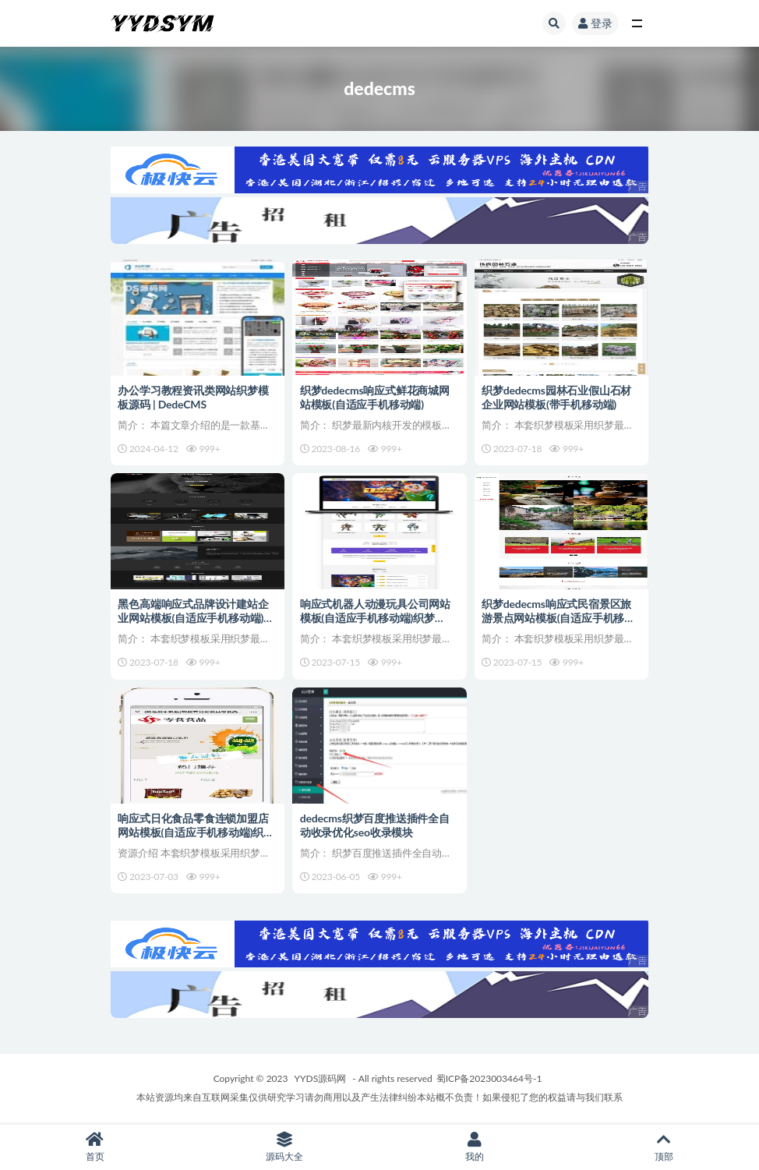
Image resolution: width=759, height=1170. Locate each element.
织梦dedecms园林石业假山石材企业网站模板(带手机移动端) (557, 396)
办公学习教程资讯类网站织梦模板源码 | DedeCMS (193, 396)
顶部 (665, 1147)
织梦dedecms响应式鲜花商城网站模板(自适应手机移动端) (375, 396)
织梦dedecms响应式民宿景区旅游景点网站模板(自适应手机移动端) (559, 617)
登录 (595, 23)
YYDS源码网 (321, 1079)
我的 (475, 1147)
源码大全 (285, 1147)
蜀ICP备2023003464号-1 (489, 1079)
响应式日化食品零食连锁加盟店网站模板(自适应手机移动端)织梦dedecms (196, 832)
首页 (95, 1147)
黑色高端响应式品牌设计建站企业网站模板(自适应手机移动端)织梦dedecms (196, 617)
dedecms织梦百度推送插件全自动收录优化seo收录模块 (375, 825)
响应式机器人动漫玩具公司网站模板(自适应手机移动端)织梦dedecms (375, 617)
